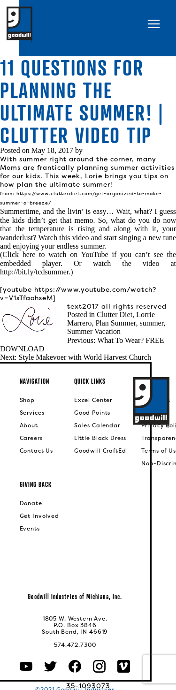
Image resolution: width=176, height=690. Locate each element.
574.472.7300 (75, 645)
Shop (27, 400)
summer (151, 323)
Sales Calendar (97, 425)
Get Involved (39, 516)
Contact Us (37, 450)
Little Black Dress (100, 438)
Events (30, 528)
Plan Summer (115, 323)
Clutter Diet (114, 314)
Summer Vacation (94, 331)
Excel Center (93, 400)
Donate (31, 503)
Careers (31, 438)
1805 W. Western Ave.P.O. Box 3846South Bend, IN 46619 (75, 625)
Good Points (92, 412)
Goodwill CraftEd (100, 450)
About (29, 425)
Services (32, 412)
